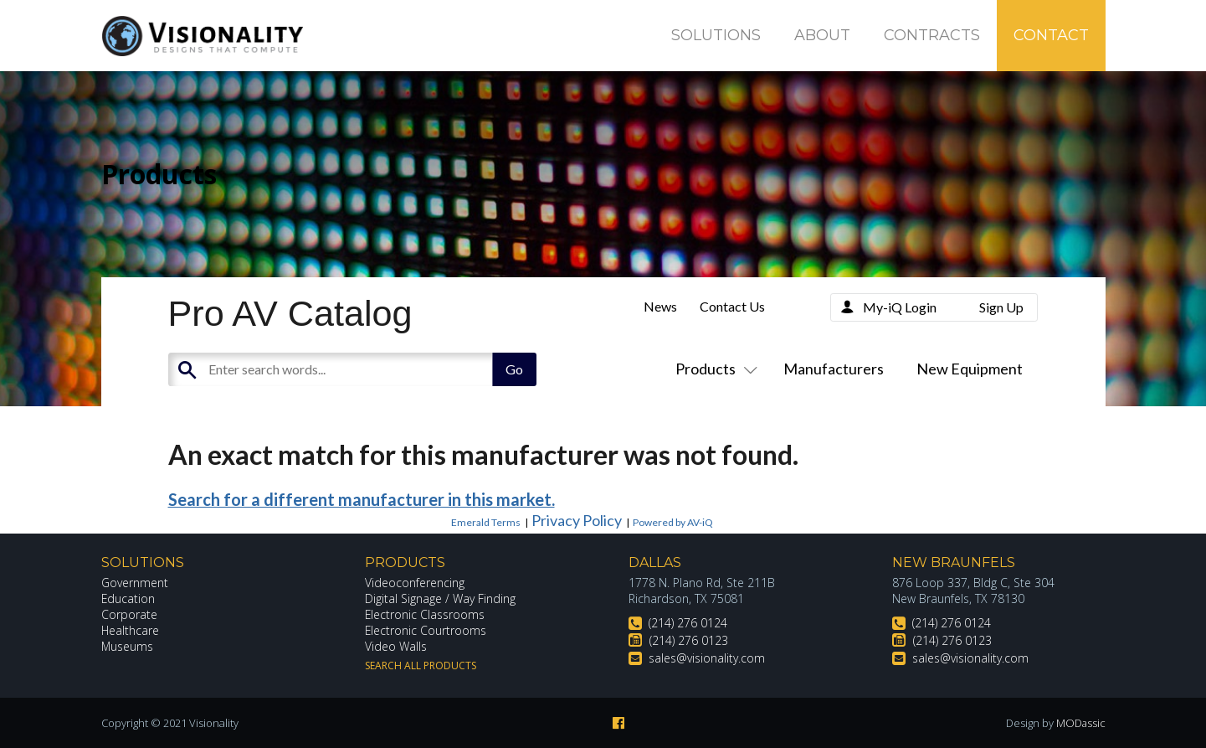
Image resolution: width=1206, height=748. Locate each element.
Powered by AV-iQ (673, 522)
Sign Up (1001, 307)
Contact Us (732, 306)
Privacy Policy (576, 520)
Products (713, 368)
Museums (127, 646)
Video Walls (396, 646)
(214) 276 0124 (688, 623)
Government (134, 583)
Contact (1051, 35)
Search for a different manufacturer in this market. (361, 499)
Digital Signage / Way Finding (440, 598)
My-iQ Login (900, 307)
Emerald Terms (486, 522)
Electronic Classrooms (425, 614)
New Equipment (969, 368)
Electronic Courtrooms (426, 630)
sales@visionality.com (707, 658)
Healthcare (130, 630)
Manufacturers (833, 368)
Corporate (129, 614)
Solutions (716, 35)
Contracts (932, 35)
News (660, 306)
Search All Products (420, 665)
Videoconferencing (414, 583)
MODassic (1080, 722)
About (822, 35)
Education (128, 598)
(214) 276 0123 (688, 640)
